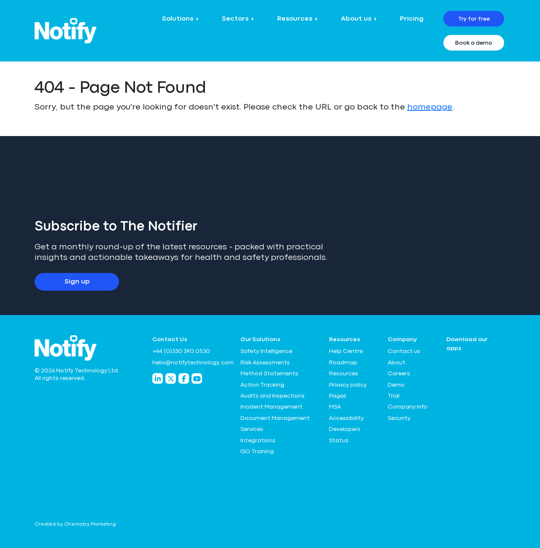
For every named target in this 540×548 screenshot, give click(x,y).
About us (356, 19)
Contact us (404, 351)
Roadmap (343, 362)
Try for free (474, 18)
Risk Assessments (265, 362)
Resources (294, 19)
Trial (394, 395)
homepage (429, 107)
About (396, 362)
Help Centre (346, 351)
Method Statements (269, 373)
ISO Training (257, 451)
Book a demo (473, 42)
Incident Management (271, 406)
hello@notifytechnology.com (191, 362)
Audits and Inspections (272, 395)
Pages (337, 395)
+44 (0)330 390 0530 (181, 351)
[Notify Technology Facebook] (183, 378)
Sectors (235, 19)
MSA (335, 406)
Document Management (275, 418)
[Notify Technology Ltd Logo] (66, 30)
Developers (344, 429)
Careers (399, 373)
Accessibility (346, 418)
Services (251, 429)
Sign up (77, 282)
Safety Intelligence (266, 351)
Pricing (412, 19)
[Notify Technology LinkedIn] (157, 378)
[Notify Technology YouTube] (197, 378)
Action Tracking (262, 385)
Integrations (257, 440)
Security (399, 418)
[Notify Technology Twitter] (170, 378)
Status (338, 440)
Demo (396, 385)
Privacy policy (348, 385)
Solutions (177, 19)
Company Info (407, 406)
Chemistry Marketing (90, 524)
